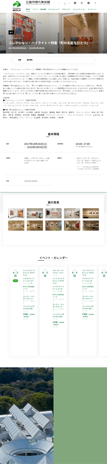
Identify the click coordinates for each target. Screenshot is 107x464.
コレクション (92, 9)
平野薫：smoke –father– (29, 315)
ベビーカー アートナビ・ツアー (58, 271)
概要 (19, 60)
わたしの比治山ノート (28, 287)
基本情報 (43, 9)
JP (65, 3)
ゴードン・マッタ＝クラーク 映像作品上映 (28, 297)
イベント (35, 9)
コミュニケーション (79, 9)
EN (69, 3)
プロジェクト (66, 9)
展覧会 (28, 9)
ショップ (54, 9)
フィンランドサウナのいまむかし (28, 307)
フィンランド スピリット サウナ (29, 271)
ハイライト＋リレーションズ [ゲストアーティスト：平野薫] (29, 279)
